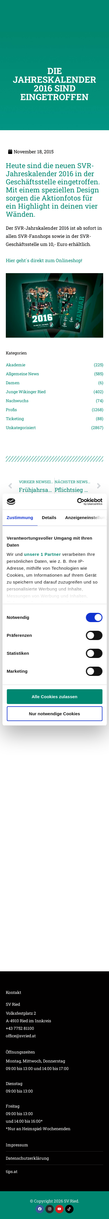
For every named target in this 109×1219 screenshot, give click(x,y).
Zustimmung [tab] (20, 517)
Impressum (17, 1145)
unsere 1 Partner (42, 554)
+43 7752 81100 (20, 1028)
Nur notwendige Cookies (54, 713)
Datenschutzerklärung (27, 1158)
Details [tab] (49, 517)
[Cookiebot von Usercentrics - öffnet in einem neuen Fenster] (77, 501)
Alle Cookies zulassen (55, 696)
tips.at (11, 1171)
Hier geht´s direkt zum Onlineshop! (44, 260)
